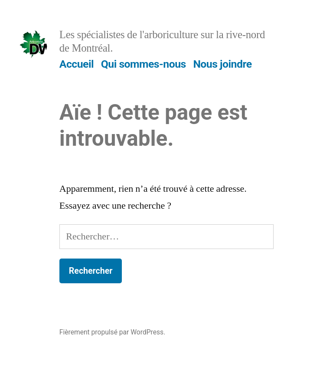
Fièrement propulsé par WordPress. (112, 332)
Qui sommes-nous (143, 64)
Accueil (76, 64)
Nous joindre (222, 64)
